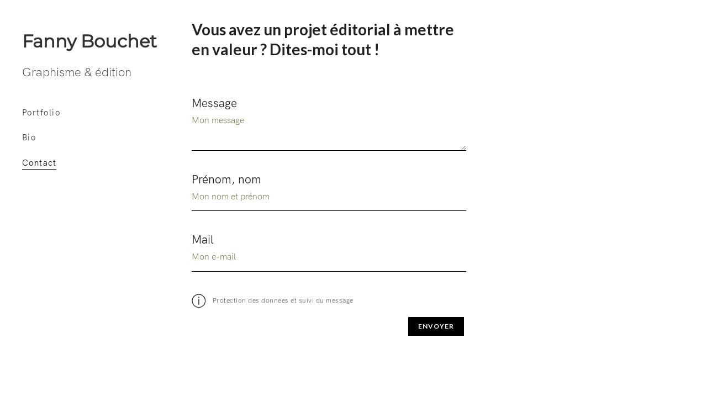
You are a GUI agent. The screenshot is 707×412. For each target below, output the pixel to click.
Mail (203, 243)
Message (214, 106)
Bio (29, 141)
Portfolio (41, 116)
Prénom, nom (226, 182)
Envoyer (436, 329)
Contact (39, 167)
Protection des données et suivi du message (273, 304)
